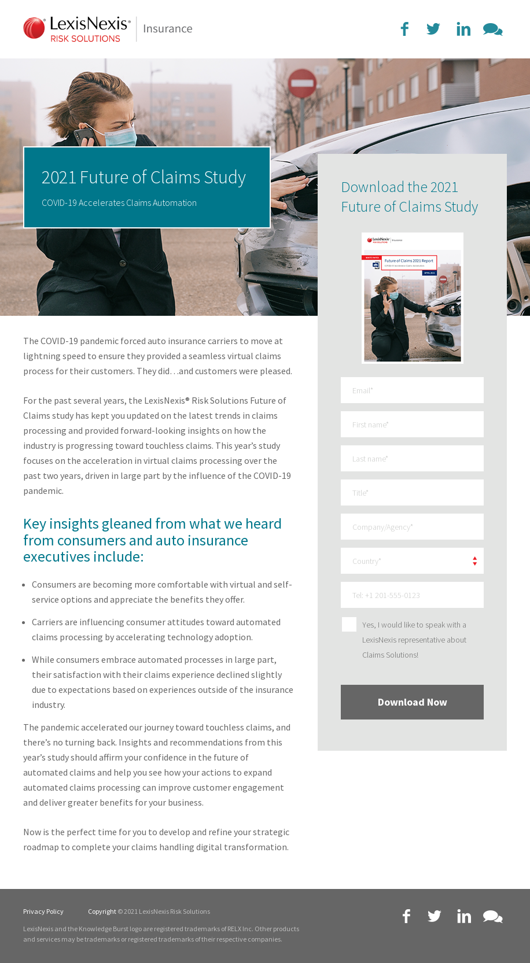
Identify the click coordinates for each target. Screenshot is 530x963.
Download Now (412, 702)
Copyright (102, 911)
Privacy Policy (43, 911)
